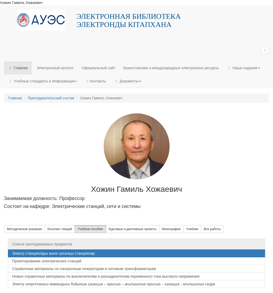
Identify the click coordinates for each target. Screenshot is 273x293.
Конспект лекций (59, 229)
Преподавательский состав (51, 98)
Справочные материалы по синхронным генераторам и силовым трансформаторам (84, 269)
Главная (18, 68)
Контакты (95, 81)
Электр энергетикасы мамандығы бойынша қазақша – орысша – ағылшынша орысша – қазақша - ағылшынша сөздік (113, 284)
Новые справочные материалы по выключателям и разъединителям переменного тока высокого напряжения (105, 276)
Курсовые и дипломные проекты (132, 229)
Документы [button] (127, 81)
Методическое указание (24, 229)
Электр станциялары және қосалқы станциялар (53, 253)
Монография (171, 229)
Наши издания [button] (243, 68)
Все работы (212, 229)
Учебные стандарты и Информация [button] (42, 81)
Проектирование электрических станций (46, 261)
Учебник (192, 229)
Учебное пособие (90, 229)
